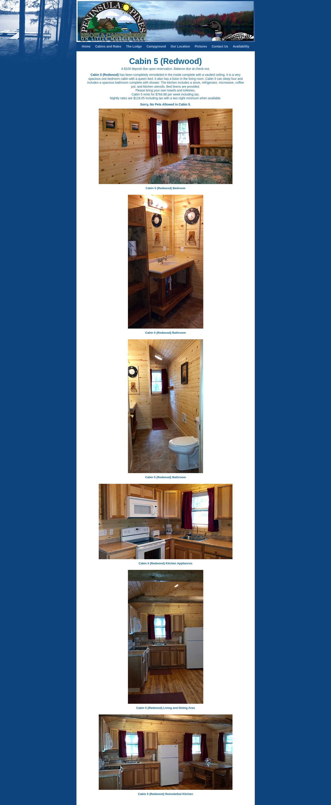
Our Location (180, 46)
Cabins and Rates (108, 46)
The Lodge (134, 46)
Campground (156, 46)
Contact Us (220, 46)
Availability (241, 46)
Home (86, 46)
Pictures (201, 46)
